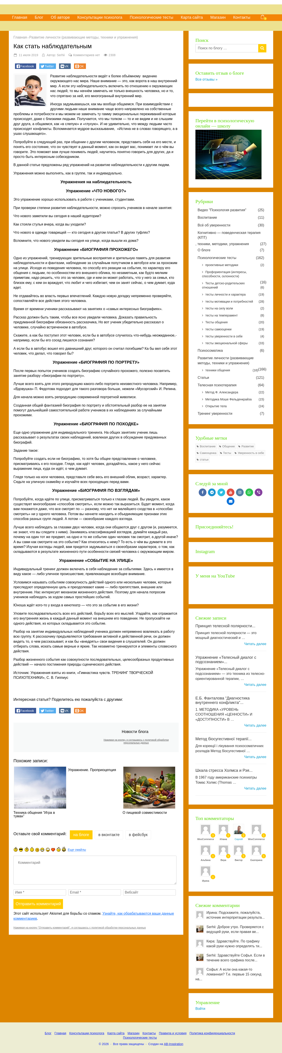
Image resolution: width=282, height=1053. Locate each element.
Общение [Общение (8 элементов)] (228, 446)
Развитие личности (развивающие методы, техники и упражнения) (226, 360)
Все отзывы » (206, 79)
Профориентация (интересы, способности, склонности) (224, 274)
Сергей (239, 839)
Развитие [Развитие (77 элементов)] (247, 446)
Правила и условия (172, 1033)
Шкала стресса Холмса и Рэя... (223, 770)
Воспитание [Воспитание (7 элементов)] (207, 446)
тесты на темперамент (234, 315)
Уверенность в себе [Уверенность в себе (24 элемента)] (251, 453)
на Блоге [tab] (81, 835)
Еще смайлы (77, 849)
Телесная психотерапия (231, 385)
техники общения (231, 370)
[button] (25, 66)
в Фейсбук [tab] (138, 835)
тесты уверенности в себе (234, 336)
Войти (200, 1008)
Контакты (241, 17)
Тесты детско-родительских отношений (233, 285)
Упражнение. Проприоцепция (92, 770)
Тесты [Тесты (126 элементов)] (227, 453)
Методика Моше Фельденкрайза (234, 399)
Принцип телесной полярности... (225, 626)
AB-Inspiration (173, 1044)
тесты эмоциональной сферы (234, 343)
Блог (39, 17)
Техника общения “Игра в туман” (34, 814)
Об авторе (60, 17)
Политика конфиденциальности (212, 1033)
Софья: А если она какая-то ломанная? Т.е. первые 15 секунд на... (228, 974)
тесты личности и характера (234, 294)
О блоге (231, 250)
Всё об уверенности (231, 225)
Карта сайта (192, 17)
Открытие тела (234, 406)
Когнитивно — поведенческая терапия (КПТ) (229, 235)
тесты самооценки (234, 329)
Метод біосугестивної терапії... (223, 739)
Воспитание (231, 217)
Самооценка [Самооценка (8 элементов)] (208, 453)
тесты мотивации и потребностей (234, 302)
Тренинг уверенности (231, 413)
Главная (19, 17)
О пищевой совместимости (145, 812)
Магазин (218, 17)
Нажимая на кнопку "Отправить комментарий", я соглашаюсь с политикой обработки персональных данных (79, 927)
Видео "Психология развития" (231, 210)
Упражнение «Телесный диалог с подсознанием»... (225, 659)
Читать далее (255, 644)
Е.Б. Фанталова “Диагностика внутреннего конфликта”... (222, 700)
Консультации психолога (99, 17)
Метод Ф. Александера (234, 392)
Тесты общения (234, 322)
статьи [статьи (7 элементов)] (204, 459)
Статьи (231, 377)
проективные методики (234, 265)
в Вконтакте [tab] (108, 835)
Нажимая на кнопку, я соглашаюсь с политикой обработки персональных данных (136, 741)
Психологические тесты (151, 17)
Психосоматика (231, 350)
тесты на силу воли (234, 308)
